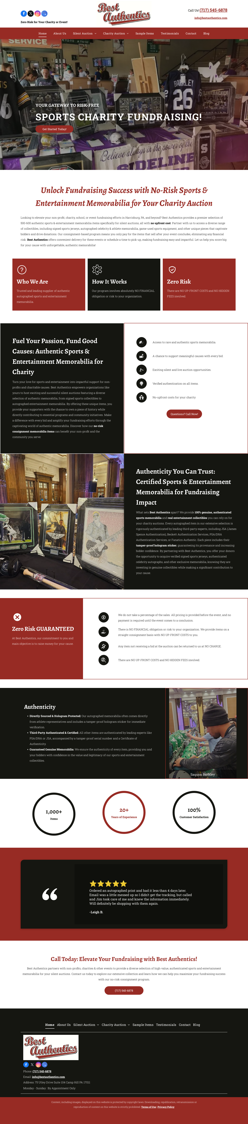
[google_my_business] (44, 14)
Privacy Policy (166, 1107)
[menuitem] (42, 33)
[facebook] (24, 14)
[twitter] (31, 14)
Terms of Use (148, 1107)
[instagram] (37, 14)
